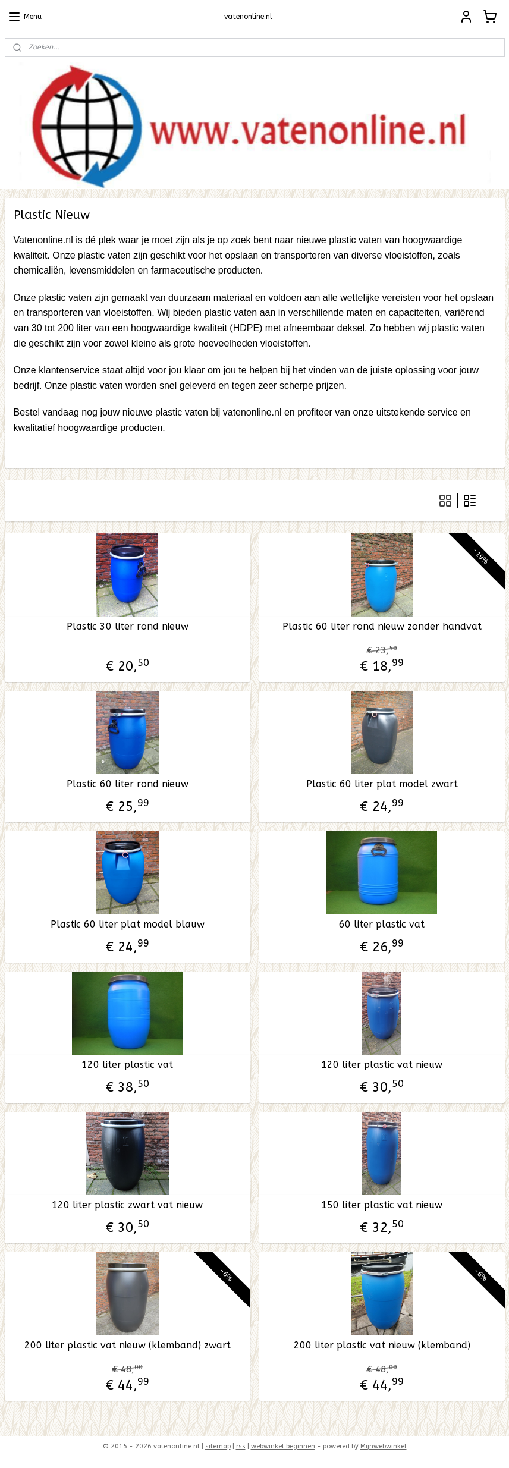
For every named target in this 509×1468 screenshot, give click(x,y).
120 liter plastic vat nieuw (381, 1064)
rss (241, 1446)
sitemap (218, 1446)
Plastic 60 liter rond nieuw (127, 784)
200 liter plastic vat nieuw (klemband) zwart (127, 1345)
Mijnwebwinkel (383, 1446)
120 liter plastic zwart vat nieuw (127, 1205)
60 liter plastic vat (382, 924)
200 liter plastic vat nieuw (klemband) (382, 1345)
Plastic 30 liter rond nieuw (127, 626)
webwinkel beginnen (283, 1446)
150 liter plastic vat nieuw (381, 1205)
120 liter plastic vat (127, 1064)
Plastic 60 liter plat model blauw (128, 924)
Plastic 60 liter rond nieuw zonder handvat (382, 626)
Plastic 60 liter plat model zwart (382, 784)
